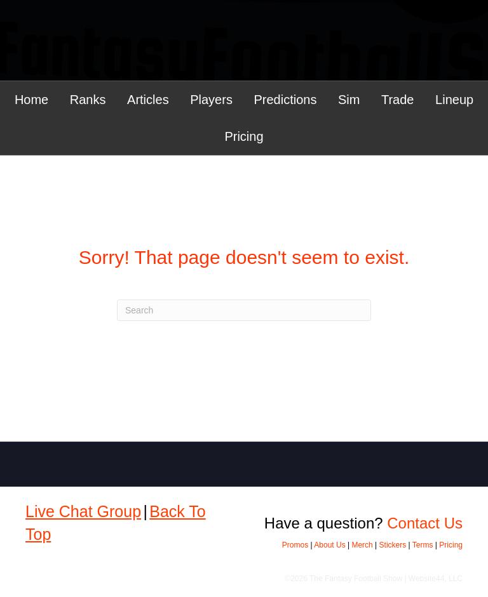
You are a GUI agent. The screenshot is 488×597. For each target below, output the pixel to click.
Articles (148, 100)
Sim (349, 100)
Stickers (393, 545)
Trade (397, 100)
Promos (295, 545)
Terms (422, 545)
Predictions (285, 100)
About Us (329, 545)
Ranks (88, 100)
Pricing (243, 136)
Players (211, 100)
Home (31, 100)
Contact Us (425, 523)
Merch (361, 545)
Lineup (454, 100)
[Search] (244, 310)
